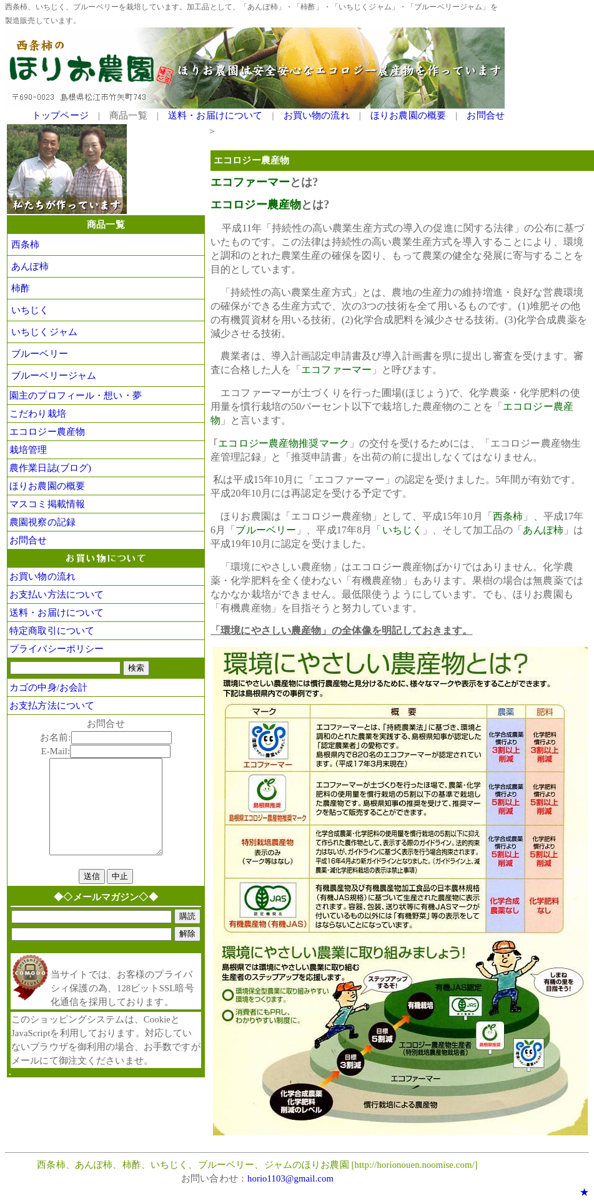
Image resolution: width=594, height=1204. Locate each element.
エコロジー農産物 (47, 432)
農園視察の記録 (42, 522)
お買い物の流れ (317, 115)
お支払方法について (51, 706)
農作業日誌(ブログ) (50, 468)
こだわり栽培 (37, 414)
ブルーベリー (39, 354)
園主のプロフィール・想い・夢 (75, 396)
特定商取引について (51, 631)
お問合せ (486, 115)
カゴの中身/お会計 (48, 687)
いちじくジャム (44, 332)
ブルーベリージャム (53, 376)
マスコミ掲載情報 (47, 504)
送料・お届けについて (215, 115)
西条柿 (25, 245)
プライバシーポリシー (56, 649)
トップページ (60, 115)
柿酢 (20, 288)
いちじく (30, 310)
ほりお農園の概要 (408, 115)
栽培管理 (28, 450)
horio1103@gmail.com (290, 1178)
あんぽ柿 (30, 266)
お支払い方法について (56, 595)
